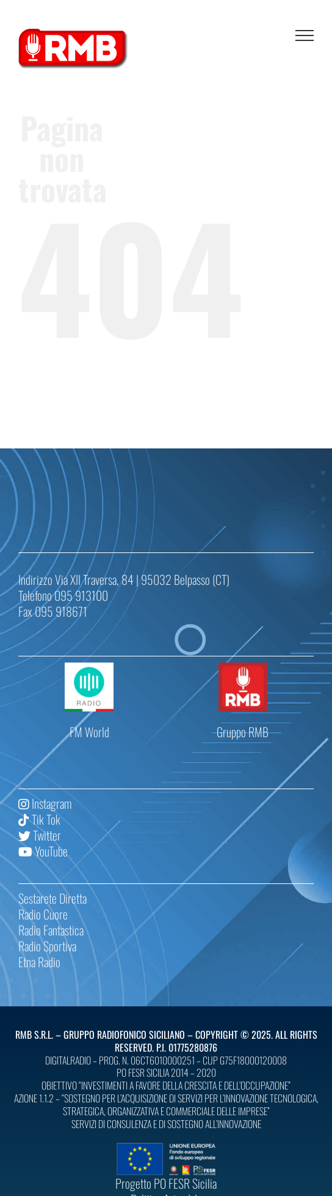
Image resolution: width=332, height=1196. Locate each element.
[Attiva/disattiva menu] (304, 35)
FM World (89, 731)
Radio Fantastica (51, 930)
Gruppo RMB (243, 731)
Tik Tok (39, 819)
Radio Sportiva (47, 946)
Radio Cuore (43, 914)
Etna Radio (39, 962)
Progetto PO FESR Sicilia (166, 1183)
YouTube (43, 851)
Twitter (39, 835)
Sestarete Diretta (52, 898)
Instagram (44, 803)
